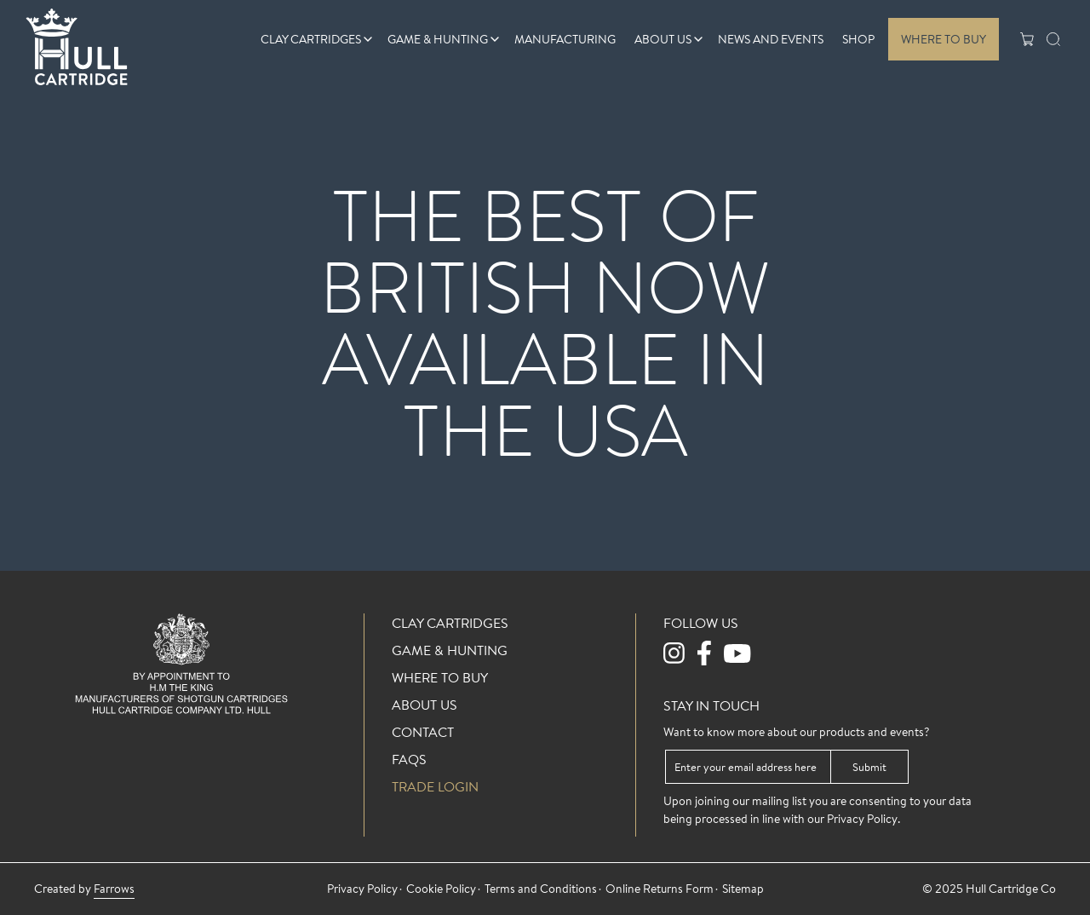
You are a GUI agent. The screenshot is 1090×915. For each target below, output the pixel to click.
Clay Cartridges (311, 39)
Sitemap (743, 888)
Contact (423, 731)
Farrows (114, 888)
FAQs (409, 759)
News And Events (770, 39)
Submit (869, 766)
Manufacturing (565, 39)
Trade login (435, 786)
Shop (858, 39)
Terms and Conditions (541, 888)
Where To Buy (943, 39)
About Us (662, 39)
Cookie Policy (441, 888)
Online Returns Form (659, 888)
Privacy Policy (862, 818)
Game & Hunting (437, 39)
